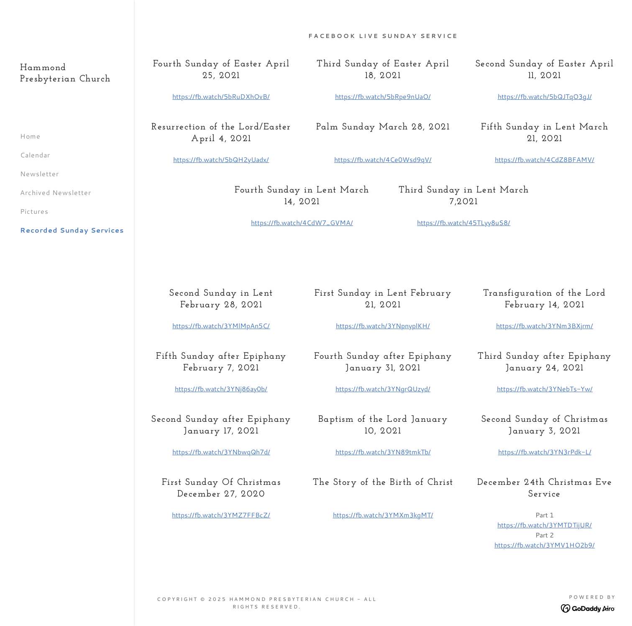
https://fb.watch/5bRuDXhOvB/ (221, 96)
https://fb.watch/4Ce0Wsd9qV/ (383, 159)
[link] (67, 79)
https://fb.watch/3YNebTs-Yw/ (545, 388)
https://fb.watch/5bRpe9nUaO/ (383, 96)
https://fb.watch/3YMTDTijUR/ (544, 525)
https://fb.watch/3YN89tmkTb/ (383, 451)
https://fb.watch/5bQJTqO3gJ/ (545, 96)
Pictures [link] (34, 211)
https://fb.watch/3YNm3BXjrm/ (544, 325)
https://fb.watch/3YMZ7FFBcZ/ (221, 515)
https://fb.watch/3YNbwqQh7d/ (221, 451)
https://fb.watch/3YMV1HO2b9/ (544, 545)
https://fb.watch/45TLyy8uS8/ (463, 222)
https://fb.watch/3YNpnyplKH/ (383, 325)
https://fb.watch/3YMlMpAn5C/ (221, 325)
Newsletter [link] (39, 173)
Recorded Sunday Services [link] (72, 230)
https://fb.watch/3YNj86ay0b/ (221, 388)
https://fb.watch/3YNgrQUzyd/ (382, 388)
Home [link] (30, 136)
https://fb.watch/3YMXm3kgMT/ (383, 515)
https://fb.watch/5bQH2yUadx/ (221, 159)
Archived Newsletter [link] (55, 192)
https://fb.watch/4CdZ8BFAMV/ (544, 159)
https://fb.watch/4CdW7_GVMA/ (302, 222)
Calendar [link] (35, 155)
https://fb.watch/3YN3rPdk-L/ (544, 451)
